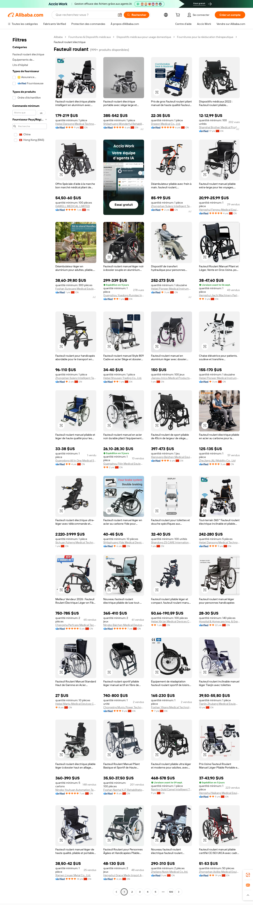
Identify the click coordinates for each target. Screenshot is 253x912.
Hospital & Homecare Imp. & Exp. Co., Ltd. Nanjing (219, 621)
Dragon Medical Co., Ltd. (165, 123)
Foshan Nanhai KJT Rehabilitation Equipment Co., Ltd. (123, 789)
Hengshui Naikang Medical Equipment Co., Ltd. (219, 792)
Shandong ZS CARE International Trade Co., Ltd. (171, 542)
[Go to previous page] (116, 891)
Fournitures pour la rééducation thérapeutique (205, 37)
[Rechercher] (136, 15)
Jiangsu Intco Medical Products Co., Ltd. (171, 378)
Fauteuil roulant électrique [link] (70, 42)
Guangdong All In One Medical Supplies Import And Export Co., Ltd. (75, 460)
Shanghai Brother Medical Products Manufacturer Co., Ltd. (219, 127)
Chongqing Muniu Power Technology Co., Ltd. (123, 707)
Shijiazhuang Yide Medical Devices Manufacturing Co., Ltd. (123, 542)
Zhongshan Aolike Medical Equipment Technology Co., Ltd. (219, 871)
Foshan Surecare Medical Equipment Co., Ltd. (75, 288)
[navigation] (29, 465)
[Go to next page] (178, 891)
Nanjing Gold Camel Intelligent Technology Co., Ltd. (171, 789)
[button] (120, 15)
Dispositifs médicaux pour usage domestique (144, 37)
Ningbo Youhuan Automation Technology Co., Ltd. (75, 789)
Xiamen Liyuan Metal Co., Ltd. (73, 875)
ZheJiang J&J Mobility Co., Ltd (217, 460)
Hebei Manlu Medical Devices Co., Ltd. (75, 703)
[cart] (178, 15)
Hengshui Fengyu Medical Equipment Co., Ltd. (219, 209)
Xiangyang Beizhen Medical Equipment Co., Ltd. (171, 457)
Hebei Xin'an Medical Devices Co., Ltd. (171, 621)
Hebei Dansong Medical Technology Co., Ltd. (75, 123)
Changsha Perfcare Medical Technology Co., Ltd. (75, 625)
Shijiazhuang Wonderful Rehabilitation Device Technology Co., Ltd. (123, 123)
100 (171, 891)
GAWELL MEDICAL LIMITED (72, 206)
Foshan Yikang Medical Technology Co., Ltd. (171, 707)
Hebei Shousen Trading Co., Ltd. (122, 378)
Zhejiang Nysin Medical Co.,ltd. (169, 871)
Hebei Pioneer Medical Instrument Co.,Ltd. (171, 288)
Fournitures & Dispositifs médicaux (89, 37)
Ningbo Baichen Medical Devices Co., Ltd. (123, 625)
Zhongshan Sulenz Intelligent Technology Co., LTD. (171, 206)
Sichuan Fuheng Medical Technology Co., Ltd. (75, 542)
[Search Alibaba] (85, 15)
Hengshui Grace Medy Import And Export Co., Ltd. (123, 875)
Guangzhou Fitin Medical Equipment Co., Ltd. (123, 463)
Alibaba (58, 37)
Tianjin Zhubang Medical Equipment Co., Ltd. (219, 703)
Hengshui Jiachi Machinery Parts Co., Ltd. (219, 295)
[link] (248, 875)
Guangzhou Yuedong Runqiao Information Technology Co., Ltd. (123, 295)
